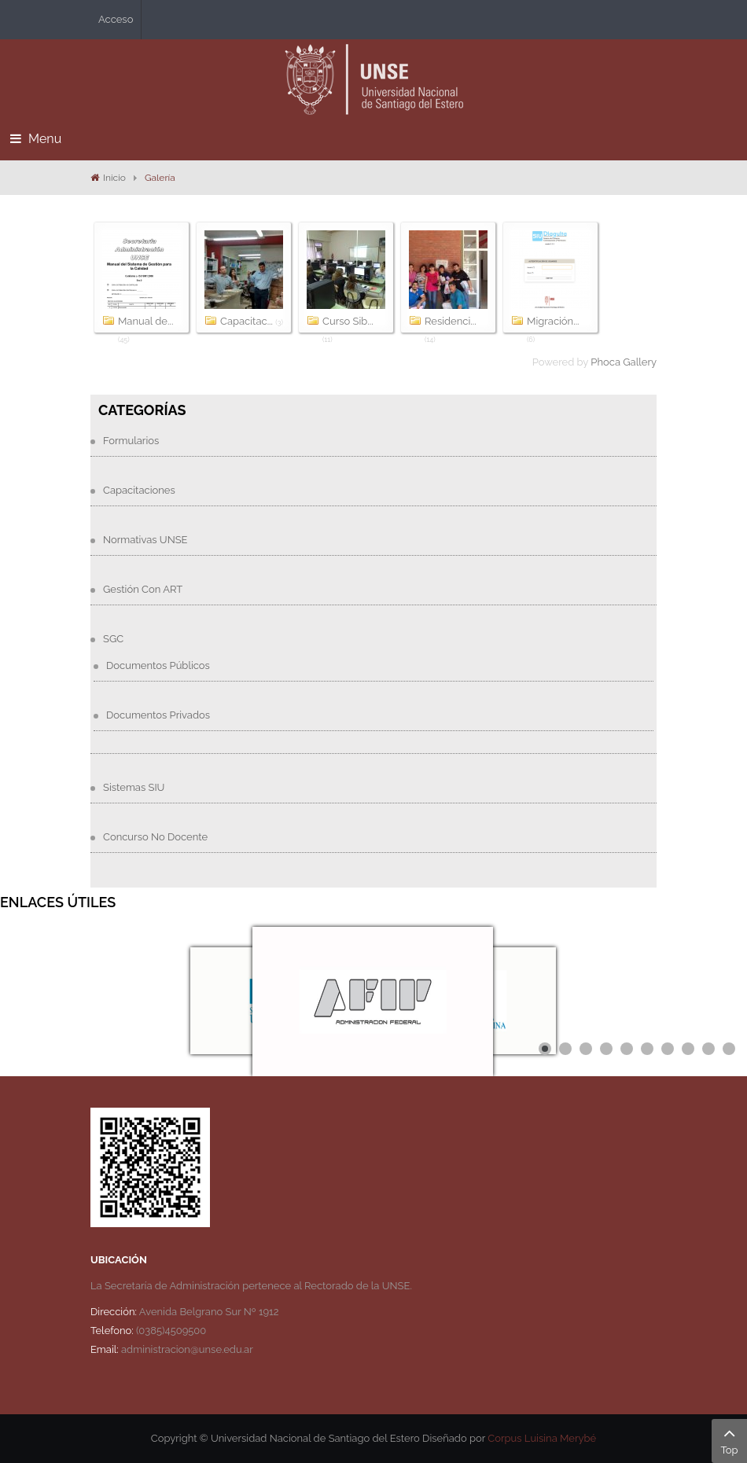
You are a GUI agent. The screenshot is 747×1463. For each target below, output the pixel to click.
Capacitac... (246, 321)
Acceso (115, 19)
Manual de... (145, 321)
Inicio (114, 177)
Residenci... (451, 321)
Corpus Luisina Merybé (542, 1438)
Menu (35, 138)
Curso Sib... (348, 321)
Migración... (553, 321)
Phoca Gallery (624, 362)
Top (729, 1439)
